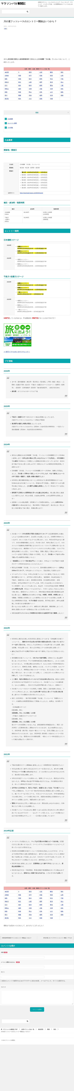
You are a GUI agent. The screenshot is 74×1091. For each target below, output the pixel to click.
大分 (30, 98)
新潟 (51, 82)
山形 (62, 75)
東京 (5, 28)
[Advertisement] (37, 44)
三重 (62, 85)
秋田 (51, 75)
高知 (30, 95)
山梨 (30, 82)
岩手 (30, 75)
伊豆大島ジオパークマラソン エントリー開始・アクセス (57, 937)
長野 (41, 82)
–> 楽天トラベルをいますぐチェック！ (17, 351)
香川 (6, 95)
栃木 (30, 79)
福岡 (41, 95)
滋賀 (19, 88)
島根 (19, 92)
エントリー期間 (12, 123)
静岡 (41, 85)
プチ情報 (10, 127)
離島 (51, 72)
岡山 (30, 92)
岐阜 (30, 85)
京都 (30, 88)
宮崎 (41, 98)
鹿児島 (7, 98)
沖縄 (51, 98)
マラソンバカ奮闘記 (13, 3)
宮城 (41, 75)
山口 (51, 92)
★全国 (7, 72)
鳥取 (6, 92)
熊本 (19, 98)
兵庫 (51, 88)
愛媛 (19, 95)
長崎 (62, 95)
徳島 (62, 92)
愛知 (51, 85)
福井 (19, 85)
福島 (6, 79)
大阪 (41, 88)
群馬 (41, 79)
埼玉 (51, 79)
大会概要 (10, 119)
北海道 (7, 75)
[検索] (15, 11)
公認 (41, 72)
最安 (30, 72)
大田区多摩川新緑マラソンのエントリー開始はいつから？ (16, 937)
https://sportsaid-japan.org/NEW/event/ (31, 192)
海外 (62, 72)
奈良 (62, 88)
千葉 (62, 79)
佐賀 (51, 95)
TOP (10, 1029)
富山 (62, 82)
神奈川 (7, 82)
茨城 (19, 79)
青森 (19, 75)
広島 (41, 92)
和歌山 (7, 88)
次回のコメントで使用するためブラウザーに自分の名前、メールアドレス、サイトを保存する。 (34, 980)
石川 (6, 85)
